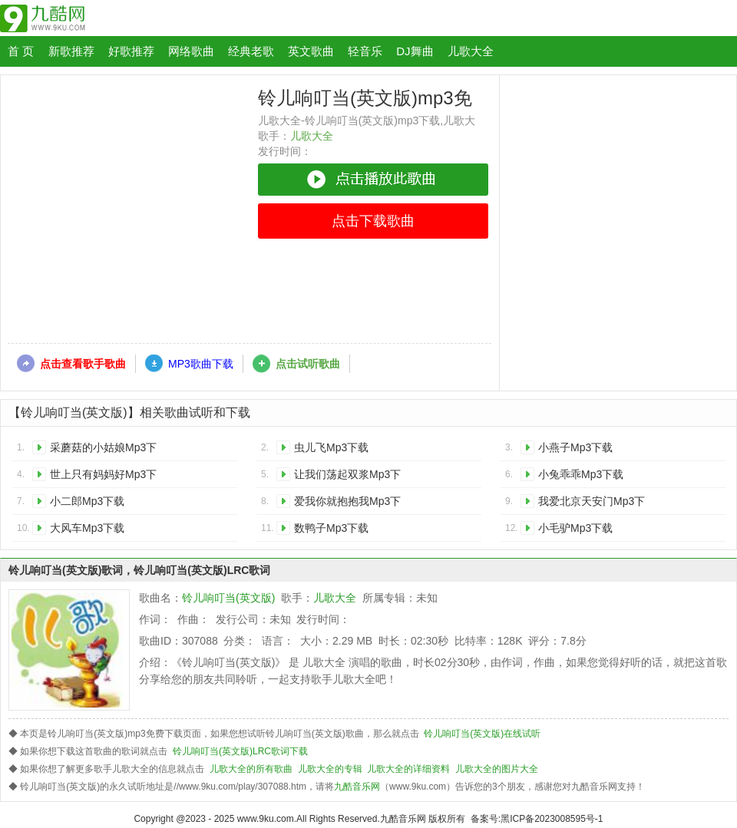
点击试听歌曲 (308, 364)
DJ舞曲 (414, 51)
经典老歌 (251, 51)
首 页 (21, 51)
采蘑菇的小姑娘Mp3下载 (103, 450)
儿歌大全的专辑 (330, 769)
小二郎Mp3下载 (87, 501)
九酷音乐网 (357, 786)
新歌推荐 (71, 51)
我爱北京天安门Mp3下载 (591, 504)
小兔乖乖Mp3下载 (580, 474)
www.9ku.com (265, 818)
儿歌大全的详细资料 (408, 769)
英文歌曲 (311, 51)
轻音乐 (365, 51)
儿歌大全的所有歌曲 (251, 769)
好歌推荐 (131, 51)
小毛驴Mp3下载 (575, 528)
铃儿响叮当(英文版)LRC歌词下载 (240, 751)
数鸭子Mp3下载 (331, 528)
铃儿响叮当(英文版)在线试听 (482, 733)
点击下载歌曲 (373, 221)
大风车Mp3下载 (87, 528)
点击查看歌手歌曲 (83, 364)
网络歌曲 (191, 51)
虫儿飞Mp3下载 (331, 447)
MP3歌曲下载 (200, 364)
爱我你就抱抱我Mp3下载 (347, 504)
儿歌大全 (471, 51)
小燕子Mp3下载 (575, 447)
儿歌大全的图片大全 (496, 769)
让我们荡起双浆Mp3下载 (347, 477)
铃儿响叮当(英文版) (228, 598)
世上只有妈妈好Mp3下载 (103, 477)
